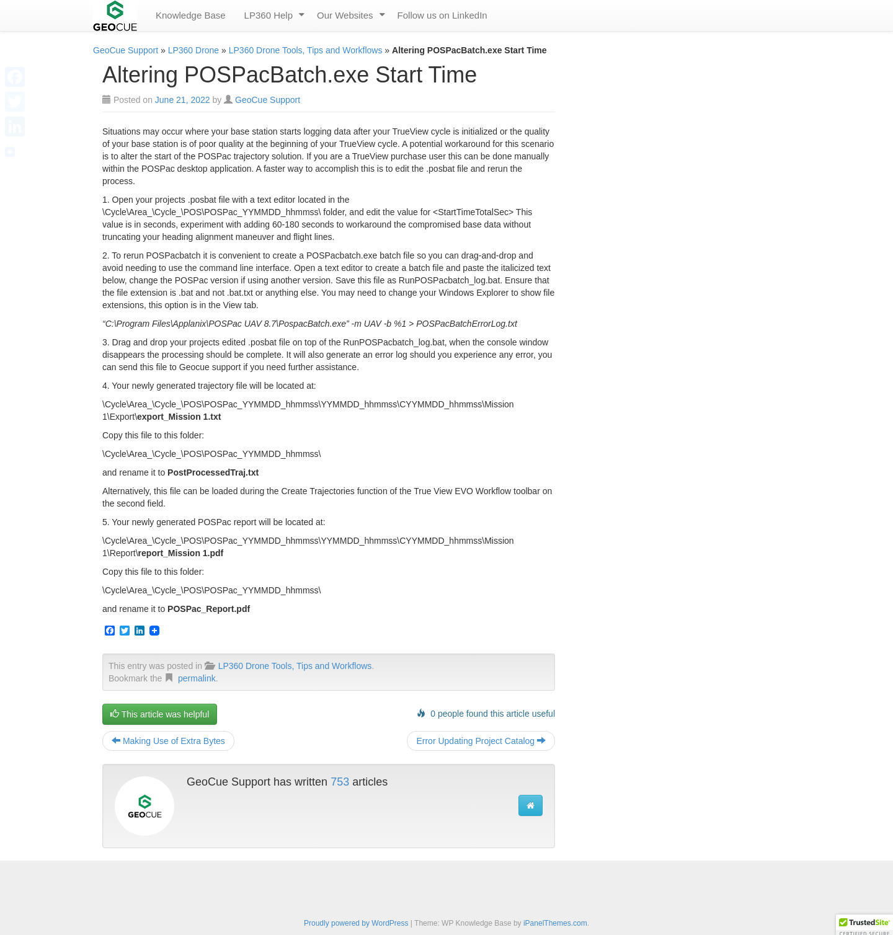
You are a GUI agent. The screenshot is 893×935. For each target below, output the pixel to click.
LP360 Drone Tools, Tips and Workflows (306, 50)
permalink (197, 678)
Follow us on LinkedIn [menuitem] (442, 15)
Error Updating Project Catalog (481, 741)
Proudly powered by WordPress (356, 923)
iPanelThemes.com (555, 923)
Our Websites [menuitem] (345, 15)
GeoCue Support (125, 50)
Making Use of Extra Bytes (168, 741)
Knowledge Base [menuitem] (191, 15)
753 (340, 782)
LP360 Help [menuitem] (268, 15)
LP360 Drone (194, 50)
